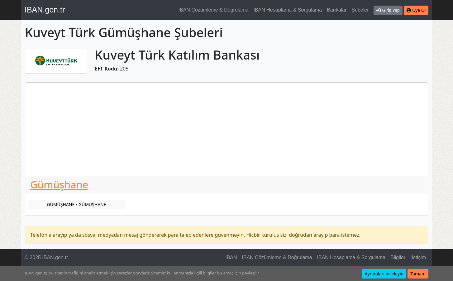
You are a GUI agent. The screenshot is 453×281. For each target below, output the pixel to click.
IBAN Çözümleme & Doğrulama (214, 9)
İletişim (418, 257)
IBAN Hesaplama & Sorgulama (288, 9)
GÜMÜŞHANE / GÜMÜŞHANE (76, 204)
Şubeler (360, 9)
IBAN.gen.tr (45, 9)
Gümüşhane (59, 184)
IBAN (231, 257)
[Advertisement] (226, 129)
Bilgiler (397, 257)
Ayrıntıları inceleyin (384, 274)
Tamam (418, 274)
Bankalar (336, 9)
